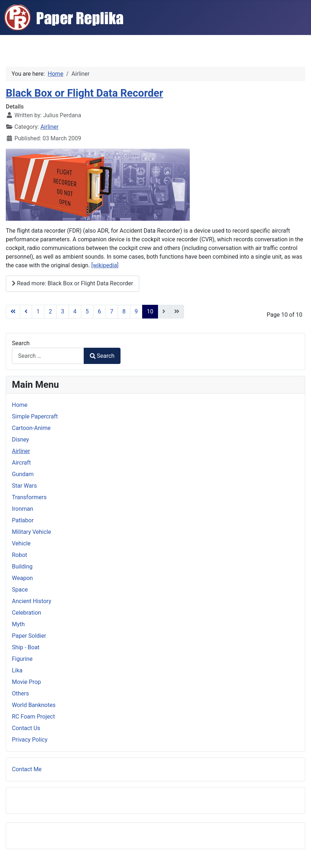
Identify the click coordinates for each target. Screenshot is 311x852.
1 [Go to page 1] (38, 311)
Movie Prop (26, 681)
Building (22, 566)
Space (20, 589)
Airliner (49, 126)
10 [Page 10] (150, 311)
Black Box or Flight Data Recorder (84, 93)
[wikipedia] (104, 265)
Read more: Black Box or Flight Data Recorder (72, 283)
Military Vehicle (31, 531)
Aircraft (21, 462)
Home (19, 404)
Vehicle (21, 543)
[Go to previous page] (26, 312)
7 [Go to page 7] (111, 311)
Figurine (22, 658)
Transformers (29, 497)
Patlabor (23, 520)
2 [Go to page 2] (50, 311)
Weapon (22, 578)
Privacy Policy (30, 739)
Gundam (23, 474)
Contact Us (26, 728)
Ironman (22, 508)
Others (20, 693)
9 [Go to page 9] (136, 311)
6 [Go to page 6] (99, 311)
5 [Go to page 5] (87, 311)
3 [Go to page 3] (62, 311)
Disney (20, 439)
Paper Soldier (29, 635)
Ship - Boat (26, 647)
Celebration (26, 612)
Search (21, 343)
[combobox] (48, 356)
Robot (19, 555)
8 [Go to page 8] (124, 311)
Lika (17, 670)
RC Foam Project (33, 716)
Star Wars (24, 485)
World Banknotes (34, 705)
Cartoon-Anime (31, 428)
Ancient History (31, 601)
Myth (18, 624)
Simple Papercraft (35, 416)
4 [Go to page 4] (74, 311)
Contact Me (26, 769)
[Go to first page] (13, 312)
